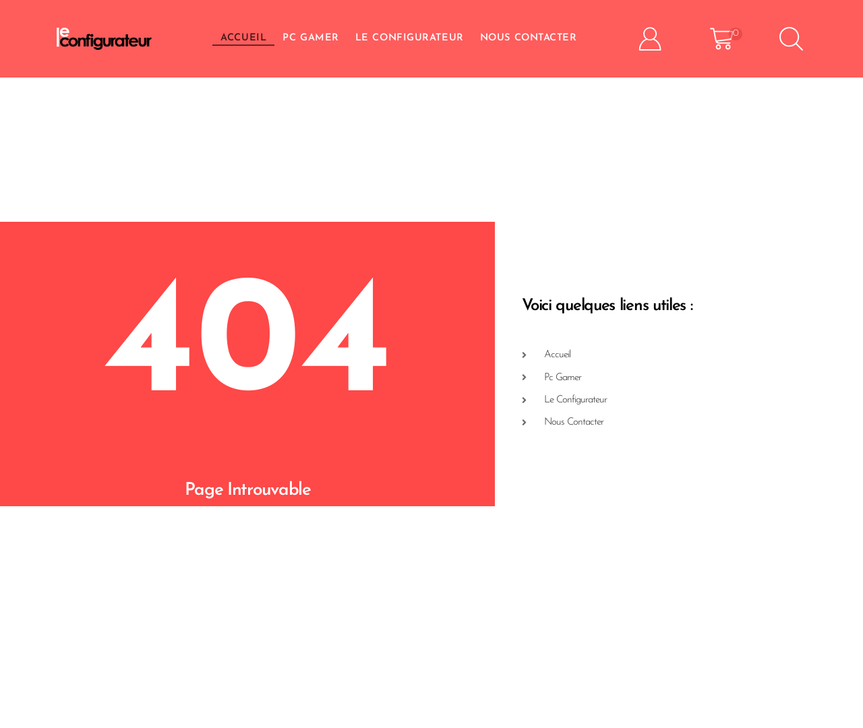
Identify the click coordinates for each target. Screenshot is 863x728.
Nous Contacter (528, 38)
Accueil (243, 38)
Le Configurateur (409, 38)
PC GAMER (310, 38)
